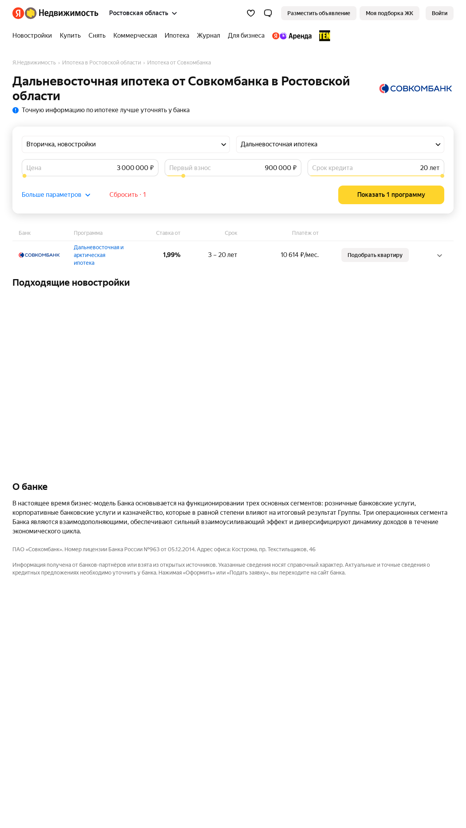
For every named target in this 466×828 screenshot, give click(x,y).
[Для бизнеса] (246, 35)
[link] (440, 13)
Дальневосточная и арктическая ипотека (98, 255)
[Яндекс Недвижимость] (61, 13)
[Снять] (97, 35)
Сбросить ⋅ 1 (128, 194)
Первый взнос (190, 168)
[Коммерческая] (135, 35)
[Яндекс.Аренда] (291, 35)
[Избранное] (251, 13)
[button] (268, 13)
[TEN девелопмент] (322, 35)
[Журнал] (208, 35)
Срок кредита (332, 168)
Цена (33, 168)
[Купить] (70, 35)
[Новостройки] (34, 35)
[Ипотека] (177, 35)
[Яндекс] (18, 13)
